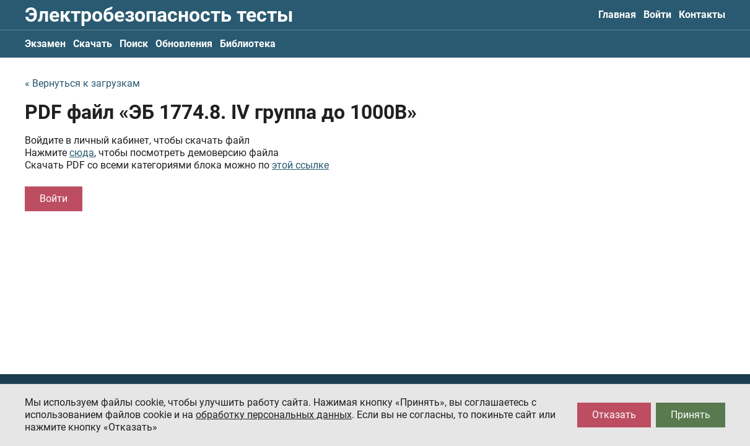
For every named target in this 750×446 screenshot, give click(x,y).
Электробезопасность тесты (159, 15)
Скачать (92, 44)
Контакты (702, 14)
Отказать (614, 415)
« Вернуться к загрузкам (82, 83)
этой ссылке (300, 165)
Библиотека (248, 44)
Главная (617, 14)
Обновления (183, 44)
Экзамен (45, 44)
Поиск (134, 44)
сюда (81, 153)
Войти (657, 14)
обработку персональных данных (274, 415)
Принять (690, 415)
